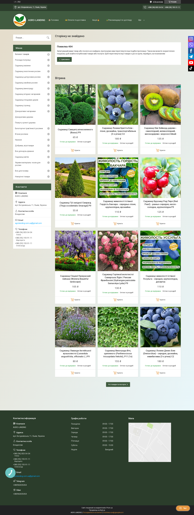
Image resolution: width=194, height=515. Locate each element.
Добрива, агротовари (24, 146)
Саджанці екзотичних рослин (28, 71)
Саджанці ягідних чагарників (27, 94)
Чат (183, 508)
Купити (77, 150)
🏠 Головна (53, 20)
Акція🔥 (95, 20)
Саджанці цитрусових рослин (28, 77)
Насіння (18, 140)
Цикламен (65, 59)
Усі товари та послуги (117, 384)
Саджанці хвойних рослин (26, 83)
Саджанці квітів (22, 157)
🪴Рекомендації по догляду (119, 20)
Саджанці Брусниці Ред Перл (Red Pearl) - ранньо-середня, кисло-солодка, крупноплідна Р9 (160, 204)
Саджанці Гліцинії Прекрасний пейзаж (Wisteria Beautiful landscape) (75, 279)
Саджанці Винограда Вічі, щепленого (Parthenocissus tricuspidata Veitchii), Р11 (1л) (117, 353)
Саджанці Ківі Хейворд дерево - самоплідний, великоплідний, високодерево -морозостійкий (160, 131)
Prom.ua (110, 508)
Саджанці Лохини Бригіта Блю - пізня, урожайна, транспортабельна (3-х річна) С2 (118, 131)
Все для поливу (21, 171)
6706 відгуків (158, 2)
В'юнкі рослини (21, 134)
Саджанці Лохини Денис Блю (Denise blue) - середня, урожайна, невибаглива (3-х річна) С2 (160, 353)
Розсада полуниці (23, 60)
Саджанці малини (23, 66)
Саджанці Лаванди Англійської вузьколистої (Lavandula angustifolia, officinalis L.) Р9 (75, 353)
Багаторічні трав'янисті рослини (29, 128)
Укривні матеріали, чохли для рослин (27, 164)
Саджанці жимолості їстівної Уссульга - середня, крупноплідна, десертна (160, 279)
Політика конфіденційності (113, 512)
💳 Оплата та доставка (75, 20)
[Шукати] (48, 38)
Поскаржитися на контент (92, 512)
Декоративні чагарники (25, 111)
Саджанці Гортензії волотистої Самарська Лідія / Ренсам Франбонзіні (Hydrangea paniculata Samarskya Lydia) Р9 (118, 278)
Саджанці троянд (22, 105)
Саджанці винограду (24, 88)
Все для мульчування (24, 151)
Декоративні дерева (24, 117)
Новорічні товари (22, 177)
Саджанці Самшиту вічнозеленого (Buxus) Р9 (75, 131)
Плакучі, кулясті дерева (25, 123)
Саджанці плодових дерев (26, 100)
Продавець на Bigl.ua (97, 510)
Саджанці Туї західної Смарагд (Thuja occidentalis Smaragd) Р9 (75, 204)
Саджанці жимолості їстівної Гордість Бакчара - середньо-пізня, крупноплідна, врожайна (118, 204)
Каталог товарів (22, 54)
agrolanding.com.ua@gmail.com (28, 223)
